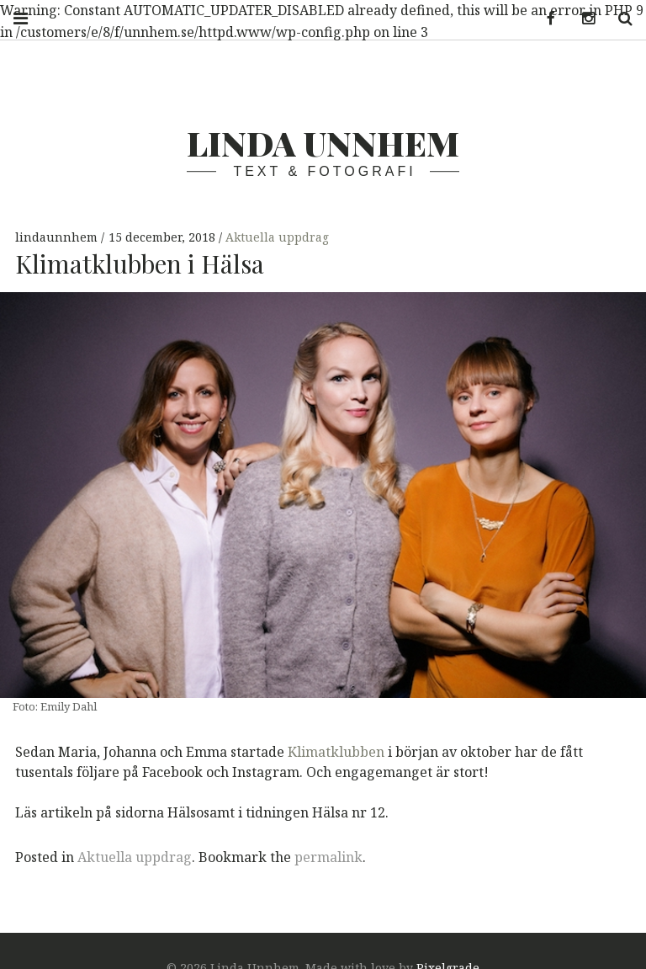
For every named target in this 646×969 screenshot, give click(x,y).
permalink (328, 857)
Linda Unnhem (323, 142)
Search (619, 19)
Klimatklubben (336, 751)
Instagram (582, 19)
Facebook (545, 19)
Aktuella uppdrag (277, 238)
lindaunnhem (58, 238)
